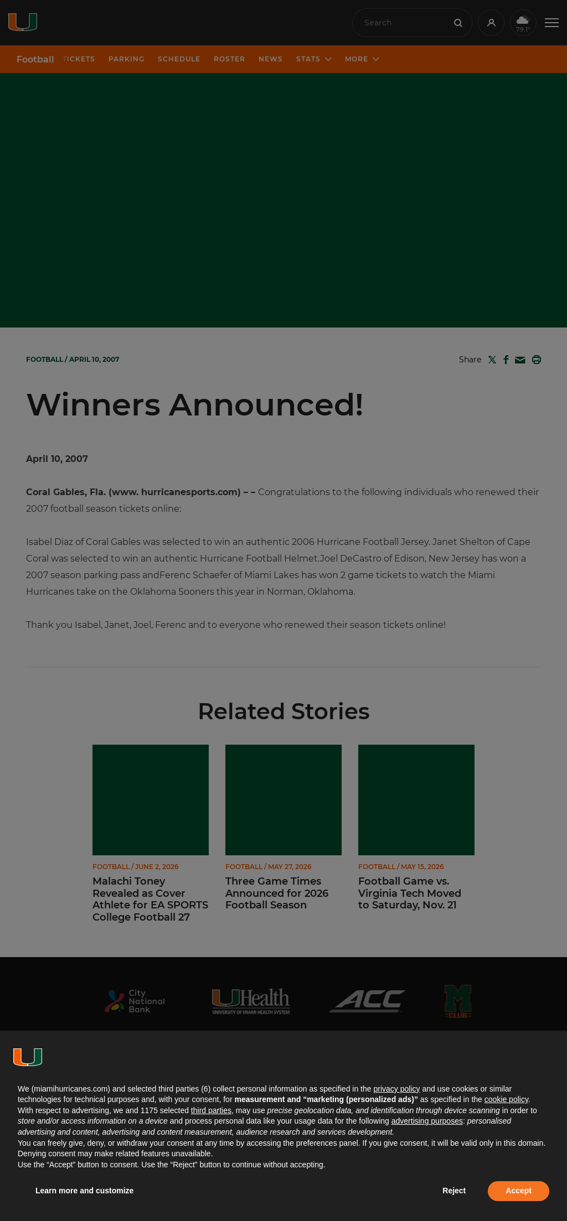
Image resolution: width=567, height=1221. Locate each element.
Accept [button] (519, 1190)
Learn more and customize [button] (84, 1190)
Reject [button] (454, 1190)
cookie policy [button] (506, 1099)
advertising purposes (427, 1120)
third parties (211, 1110)
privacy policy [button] (396, 1088)
